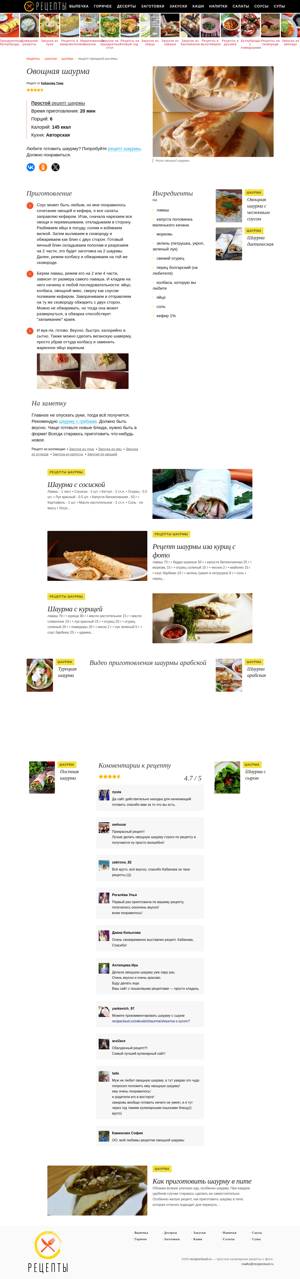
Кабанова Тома (52, 83)
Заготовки (152, 6)
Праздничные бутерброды (9, 42)
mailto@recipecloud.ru (257, 1264)
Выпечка (79, 6)
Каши (198, 6)
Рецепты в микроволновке (69, 42)
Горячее (103, 6)
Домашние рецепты (29, 42)
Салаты (241, 6)
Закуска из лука (49, 42)
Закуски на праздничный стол (109, 44)
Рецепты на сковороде (270, 42)
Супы (279, 6)
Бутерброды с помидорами (250, 44)
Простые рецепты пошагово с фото (48, 1252)
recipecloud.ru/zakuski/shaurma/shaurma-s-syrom (150, 1021)
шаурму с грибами (77, 421)
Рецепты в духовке (230, 42)
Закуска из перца (150, 42)
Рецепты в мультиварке (210, 42)
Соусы (261, 6)
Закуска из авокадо (290, 42)
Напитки (218, 6)
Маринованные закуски (89, 42)
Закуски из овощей (102, 454)
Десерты (126, 6)
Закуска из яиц (110, 449)
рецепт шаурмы (58, 103)
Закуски (178, 6)
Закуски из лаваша (170, 42)
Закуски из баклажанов (190, 42)
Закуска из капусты (68, 454)
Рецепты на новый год (130, 42)
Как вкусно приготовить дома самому (45, 6)
